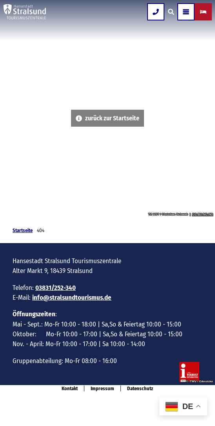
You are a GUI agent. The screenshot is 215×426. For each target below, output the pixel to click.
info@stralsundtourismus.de (71, 297)
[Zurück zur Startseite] (24, 12)
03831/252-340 (55, 287)
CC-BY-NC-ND (202, 214)
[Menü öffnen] (186, 11)
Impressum (102, 388)
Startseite (23, 230)
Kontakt (70, 388)
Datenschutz (140, 388)
